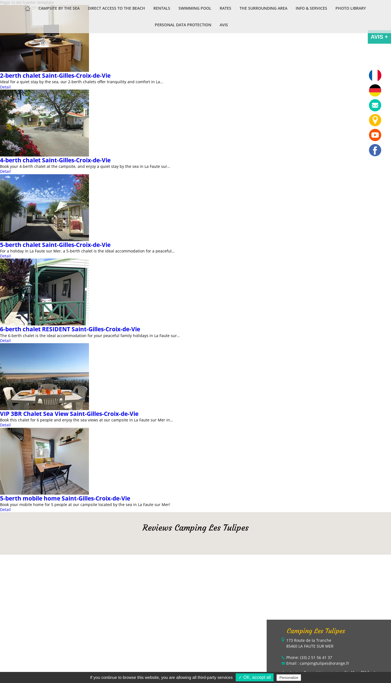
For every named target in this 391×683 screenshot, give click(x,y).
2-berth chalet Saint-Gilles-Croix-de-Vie (55, 75)
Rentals (161, 8)
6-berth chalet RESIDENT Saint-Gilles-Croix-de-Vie (70, 329)
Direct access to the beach (116, 8)
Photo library (350, 8)
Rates (225, 8)
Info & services (311, 8)
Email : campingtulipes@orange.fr (317, 663)
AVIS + (379, 37)
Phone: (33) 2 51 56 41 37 (309, 657)
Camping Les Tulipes (316, 631)
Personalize (288, 678)
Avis (224, 24)
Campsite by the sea (59, 8)
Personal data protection (183, 24)
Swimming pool (195, 8)
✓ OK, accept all (254, 677)
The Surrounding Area (263, 8)
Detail (5, 171)
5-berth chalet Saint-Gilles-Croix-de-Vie (55, 245)
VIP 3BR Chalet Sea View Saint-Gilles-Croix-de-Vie (69, 414)
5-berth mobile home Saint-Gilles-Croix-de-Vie (65, 498)
